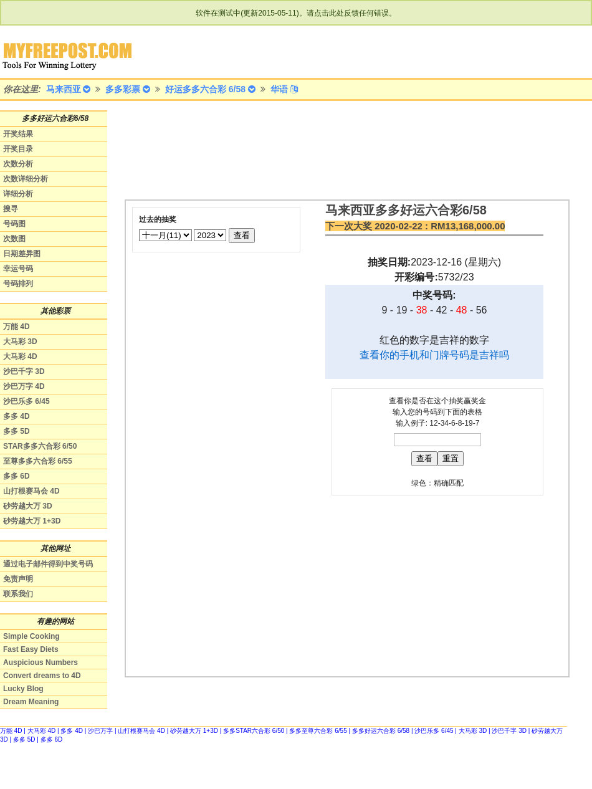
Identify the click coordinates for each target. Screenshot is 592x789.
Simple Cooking (31, 636)
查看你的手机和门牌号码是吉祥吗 (434, 355)
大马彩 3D (20, 341)
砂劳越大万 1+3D (31, 521)
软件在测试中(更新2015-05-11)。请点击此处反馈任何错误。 (296, 13)
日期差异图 (22, 253)
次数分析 (18, 164)
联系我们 (18, 594)
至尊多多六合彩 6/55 (37, 461)
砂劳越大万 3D (27, 506)
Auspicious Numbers (40, 662)
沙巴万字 (100, 730)
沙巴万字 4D (24, 386)
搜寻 (10, 208)
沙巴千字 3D (24, 371)
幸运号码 (18, 268)
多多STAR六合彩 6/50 (253, 730)
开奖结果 (18, 134)
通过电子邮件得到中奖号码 (48, 564)
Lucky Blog (23, 688)
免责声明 (18, 579)
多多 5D (16, 431)
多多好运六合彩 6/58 (380, 730)
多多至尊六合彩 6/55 (317, 730)
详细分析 (18, 193)
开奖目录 (18, 149)
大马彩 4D (20, 356)
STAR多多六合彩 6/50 (40, 446)
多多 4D (16, 416)
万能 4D (16, 326)
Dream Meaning (31, 701)
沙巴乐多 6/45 (26, 401)
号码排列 (18, 283)
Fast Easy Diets (31, 649)
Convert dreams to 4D (42, 675)
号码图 (14, 223)
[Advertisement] (179, 149)
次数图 (14, 238)
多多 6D (16, 476)
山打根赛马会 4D (31, 491)
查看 (242, 235)
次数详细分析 (25, 179)
